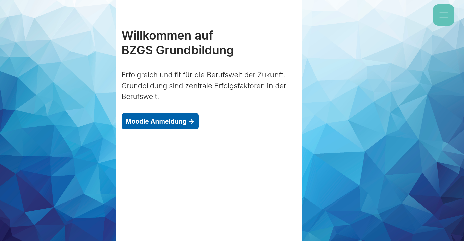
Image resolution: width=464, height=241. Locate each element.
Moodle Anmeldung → (160, 121)
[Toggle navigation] (444, 15)
